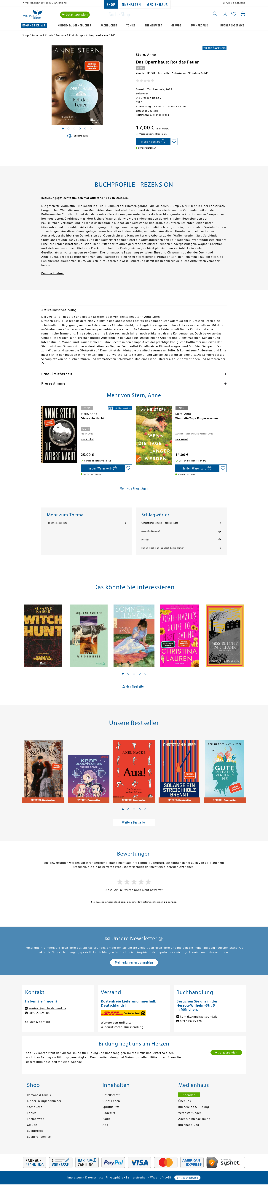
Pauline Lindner (52, 273)
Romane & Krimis (33, 25)
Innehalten (131, 4)
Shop (111, 4)
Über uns (184, 1101)
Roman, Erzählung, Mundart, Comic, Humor (162, 548)
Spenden (189, 1095)
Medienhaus (157, 4)
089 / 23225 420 (191, 1021)
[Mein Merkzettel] (234, 14)
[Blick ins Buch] (77, 136)
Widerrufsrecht (111, 1027)
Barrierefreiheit (137, 1177)
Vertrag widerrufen (187, 1177)
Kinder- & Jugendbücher (74, 25)
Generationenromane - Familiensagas (159, 522)
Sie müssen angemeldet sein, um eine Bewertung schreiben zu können (134, 901)
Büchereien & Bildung (193, 1107)
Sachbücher (108, 25)
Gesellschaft (111, 1095)
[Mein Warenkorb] (243, 14)
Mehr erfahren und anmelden (134, 962)
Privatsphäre (114, 1177)
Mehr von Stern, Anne (134, 488)
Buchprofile (199, 25)
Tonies (130, 25)
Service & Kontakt (234, 2)
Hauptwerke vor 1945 (57, 522)
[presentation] (42, 420)
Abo (105, 1125)
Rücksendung (133, 1027)
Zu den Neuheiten (133, 686)
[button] (123, 674)
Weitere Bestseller (134, 822)
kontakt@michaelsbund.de (47, 1008)
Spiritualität (111, 1107)
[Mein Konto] (225, 14)
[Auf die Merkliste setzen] (174, 141)
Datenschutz (94, 1177)
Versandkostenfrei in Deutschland (46, 2)
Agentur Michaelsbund (194, 1119)
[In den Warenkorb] (153, 141)
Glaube (176, 25)
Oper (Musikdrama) (150, 531)
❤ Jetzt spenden (75, 15)
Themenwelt (153, 25)
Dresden (145, 539)
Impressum (75, 1177)
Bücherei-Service (232, 25)
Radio (107, 1119)
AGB (168, 1177)
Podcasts (109, 1113)
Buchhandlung (188, 1125)
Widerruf (156, 1177)
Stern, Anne (146, 55)
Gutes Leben (111, 1101)
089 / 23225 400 (39, 1013)
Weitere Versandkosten (117, 1022)
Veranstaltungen (190, 1113)
